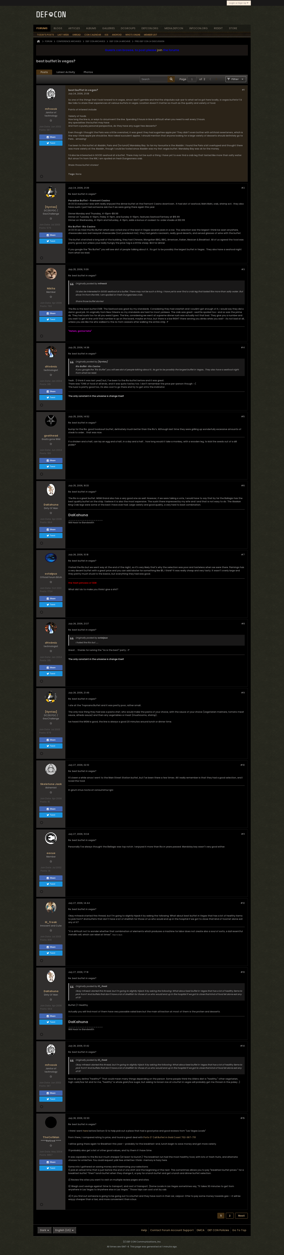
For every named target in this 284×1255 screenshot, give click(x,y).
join (159, 50)
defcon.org (149, 28)
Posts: (42, 129)
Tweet (51, 143)
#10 (242, 764)
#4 (243, 347)
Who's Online (132, 34)
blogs (58, 28)
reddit (218, 28)
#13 (243, 972)
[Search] (157, 79)
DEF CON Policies (218, 1230)
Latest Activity (66, 72)
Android (117, 34)
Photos (88, 72)
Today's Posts (45, 34)
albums (91, 28)
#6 (243, 485)
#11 (243, 834)
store (233, 28)
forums (41, 28)
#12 (243, 903)
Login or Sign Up (238, 3)
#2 (243, 187)
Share (51, 137)
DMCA (200, 1230)
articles (74, 28)
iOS (106, 34)
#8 (243, 623)
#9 (243, 692)
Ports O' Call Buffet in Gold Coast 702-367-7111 (169, 1137)
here (85, 1130)
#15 (242, 1118)
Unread (76, 34)
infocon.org (198, 28)
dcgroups (128, 28)
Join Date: (45, 126)
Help (144, 1230)
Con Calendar (92, 34)
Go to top (239, 1230)
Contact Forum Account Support (172, 1230)
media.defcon (173, 28)
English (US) (64, 1230)
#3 (243, 269)
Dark (44, 1230)
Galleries (108, 28)
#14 (242, 1045)
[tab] (44, 72)
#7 (243, 554)
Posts (44, 72)
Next (241, 1215)
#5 (243, 416)
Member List (150, 34)
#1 (243, 89)
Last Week (63, 34)
